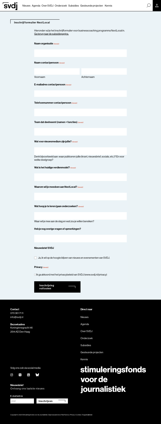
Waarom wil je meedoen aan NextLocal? (58, 186)
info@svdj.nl (16, 317)
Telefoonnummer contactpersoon (55, 102)
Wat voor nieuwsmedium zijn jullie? (56, 141)
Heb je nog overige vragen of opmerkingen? (57, 228)
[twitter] (20, 375)
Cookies (78, 415)
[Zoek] (148, 5)
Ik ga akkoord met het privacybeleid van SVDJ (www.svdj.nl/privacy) (71, 274)
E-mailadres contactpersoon (52, 84)
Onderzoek (61, 5)
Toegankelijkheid (87, 415)
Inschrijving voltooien (46, 287)
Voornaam (39, 76)
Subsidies (73, 5)
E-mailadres (16, 396)
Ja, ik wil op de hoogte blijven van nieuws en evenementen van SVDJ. (74, 257)
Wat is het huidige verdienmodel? (55, 167)
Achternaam (88, 76)
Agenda (36, 5)
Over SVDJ (47, 5)
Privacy (72, 415)
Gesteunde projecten (91, 5)
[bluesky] (37, 375)
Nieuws (26, 5)
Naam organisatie (46, 43)
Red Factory (65, 415)
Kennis (108, 5)
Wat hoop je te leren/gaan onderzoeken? (59, 206)
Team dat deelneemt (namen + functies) (58, 122)
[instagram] (11, 375)
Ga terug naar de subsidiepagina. (51, 33)
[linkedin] (28, 375)
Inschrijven (46, 401)
